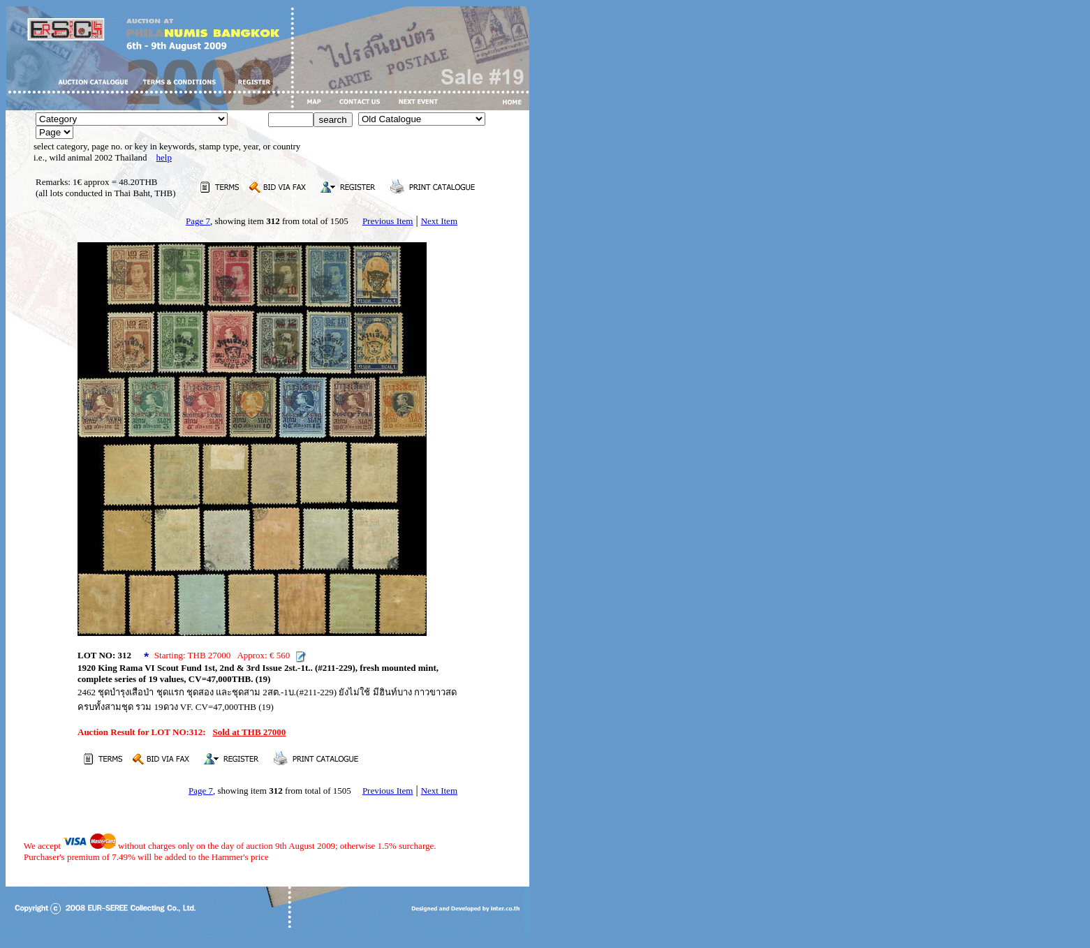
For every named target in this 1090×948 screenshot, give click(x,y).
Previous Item (387, 221)
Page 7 (198, 221)
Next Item (439, 221)
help (164, 157)
